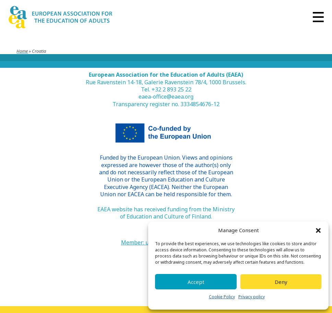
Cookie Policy (222, 297)
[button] (318, 230)
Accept (196, 281)
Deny (281, 281)
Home (22, 51)
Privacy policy (251, 297)
